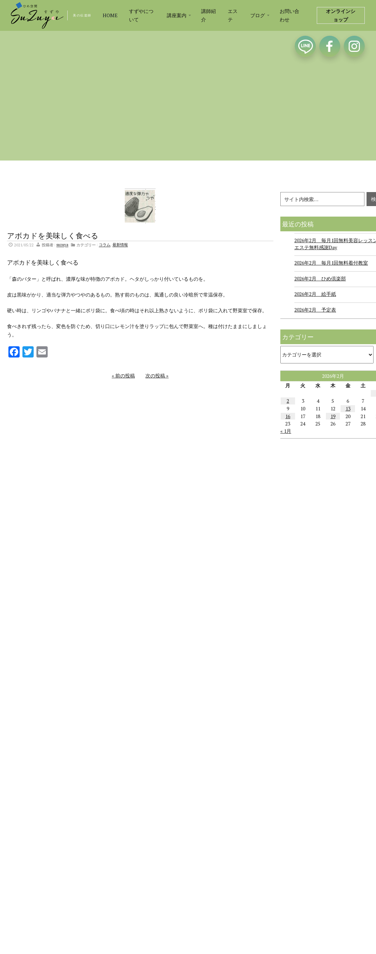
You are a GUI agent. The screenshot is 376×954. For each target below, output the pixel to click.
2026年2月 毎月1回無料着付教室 (331, 262)
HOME (110, 15)
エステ (233, 15)
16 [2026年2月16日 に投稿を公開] (287, 416)
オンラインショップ (340, 15)
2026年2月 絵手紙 (315, 294)
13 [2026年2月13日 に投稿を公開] (348, 408)
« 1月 (285, 431)
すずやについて (141, 15)
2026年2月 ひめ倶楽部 (320, 278)
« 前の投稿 (123, 375)
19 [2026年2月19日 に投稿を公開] (332, 416)
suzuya (62, 244)
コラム (104, 244)
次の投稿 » (157, 375)
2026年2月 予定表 (315, 309)
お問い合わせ (289, 15)
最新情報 (120, 244)
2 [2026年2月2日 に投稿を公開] (288, 400)
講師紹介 (208, 15)
